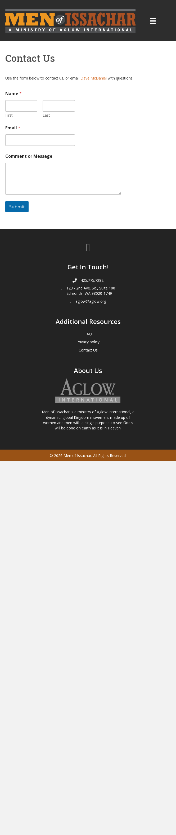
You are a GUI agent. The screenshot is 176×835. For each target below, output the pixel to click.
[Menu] (152, 21)
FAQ (88, 333)
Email (12, 127)
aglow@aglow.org (90, 301)
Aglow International (113, 411)
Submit (17, 207)
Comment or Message (28, 156)
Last (46, 115)
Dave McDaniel (93, 78)
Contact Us (88, 350)
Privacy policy (88, 341)
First (9, 115)
